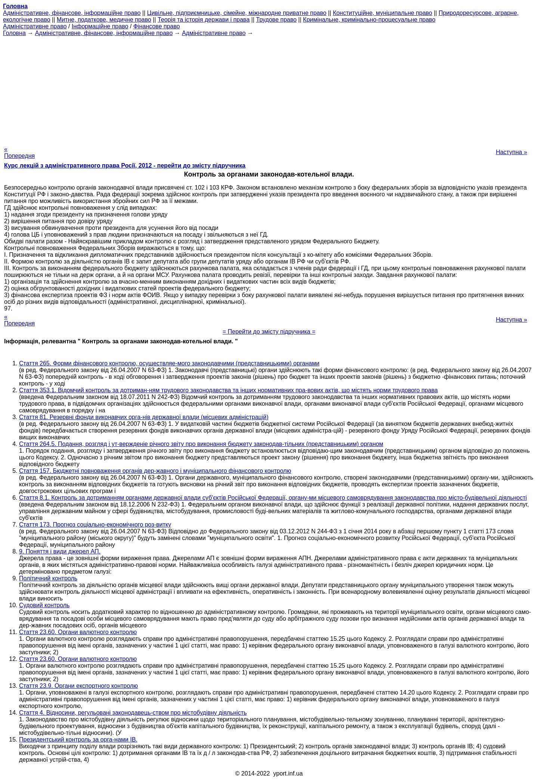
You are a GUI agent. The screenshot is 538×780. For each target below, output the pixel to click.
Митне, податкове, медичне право (104, 19)
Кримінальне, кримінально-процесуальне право (369, 19)
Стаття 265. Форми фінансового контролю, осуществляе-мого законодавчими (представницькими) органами (169, 363)
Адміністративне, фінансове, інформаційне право (71, 13)
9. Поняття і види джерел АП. (60, 551)
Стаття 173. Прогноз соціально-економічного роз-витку (95, 524)
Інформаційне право (100, 26)
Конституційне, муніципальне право (382, 13)
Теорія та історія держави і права (204, 19)
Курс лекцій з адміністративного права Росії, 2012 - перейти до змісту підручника (124, 165)
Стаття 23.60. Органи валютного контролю (78, 632)
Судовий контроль (44, 605)
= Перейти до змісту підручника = (269, 331)
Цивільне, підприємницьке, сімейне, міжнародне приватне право (237, 13)
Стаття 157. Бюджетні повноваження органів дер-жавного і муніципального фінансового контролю (155, 471)
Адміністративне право (35, 26)
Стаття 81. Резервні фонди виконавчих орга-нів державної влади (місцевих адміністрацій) (144, 417)
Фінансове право (156, 26)
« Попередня (19, 152)
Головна (14, 33)
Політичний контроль (48, 578)
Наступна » (511, 152)
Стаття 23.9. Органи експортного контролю (78, 686)
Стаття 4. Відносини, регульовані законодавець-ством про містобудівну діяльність (133, 712)
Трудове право (276, 19)
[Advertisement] (269, 89)
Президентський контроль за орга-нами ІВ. (78, 739)
